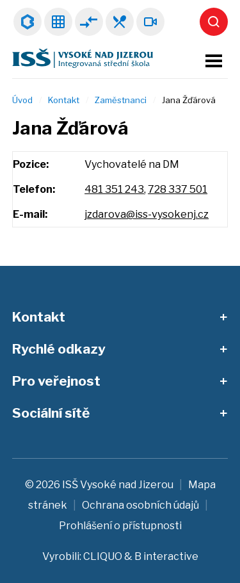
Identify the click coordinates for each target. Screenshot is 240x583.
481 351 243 (114, 189)
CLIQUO (102, 556)
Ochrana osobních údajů (140, 505)
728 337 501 (177, 189)
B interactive (166, 556)
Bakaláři (27, 22)
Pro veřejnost (56, 381)
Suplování (89, 22)
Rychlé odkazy (59, 349)
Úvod (22, 100)
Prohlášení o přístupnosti (120, 526)
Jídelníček (120, 22)
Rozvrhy (58, 22)
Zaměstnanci (121, 100)
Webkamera (150, 22)
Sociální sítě (51, 413)
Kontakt (63, 100)
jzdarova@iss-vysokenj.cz (146, 214)
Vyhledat (214, 22)
